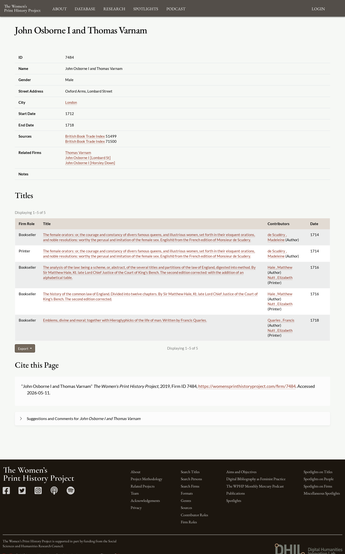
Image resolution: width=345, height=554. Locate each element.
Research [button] (114, 8)
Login (318, 8)
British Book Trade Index (85, 136)
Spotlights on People (319, 478)
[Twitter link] (22, 492)
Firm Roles (189, 522)
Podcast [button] (175, 8)
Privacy (136, 507)
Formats (187, 493)
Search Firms (190, 486)
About (135, 471)
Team (135, 493)
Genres (186, 500)
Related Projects (142, 486)
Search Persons (191, 478)
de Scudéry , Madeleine (277, 237)
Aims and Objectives (241, 471)
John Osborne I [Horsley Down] (90, 163)
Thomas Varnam (78, 152)
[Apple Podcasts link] (54, 492)
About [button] (59, 8)
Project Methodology (146, 478)
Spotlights (233, 500)
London (71, 102)
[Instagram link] (38, 492)
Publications (235, 493)
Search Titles (190, 471)
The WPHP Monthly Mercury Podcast (255, 486)
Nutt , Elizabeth (280, 277)
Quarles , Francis (281, 320)
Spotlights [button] (145, 8)
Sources (186, 507)
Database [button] (85, 8)
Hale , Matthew (280, 267)
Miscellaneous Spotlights (322, 493)
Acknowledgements (145, 500)
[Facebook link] (6, 492)
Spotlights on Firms (318, 486)
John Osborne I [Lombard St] (88, 157)
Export (23, 348)
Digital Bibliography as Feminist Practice (255, 478)
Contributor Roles (194, 514)
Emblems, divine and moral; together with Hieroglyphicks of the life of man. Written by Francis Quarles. (125, 320)
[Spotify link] (71, 492)
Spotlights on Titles (318, 471)
